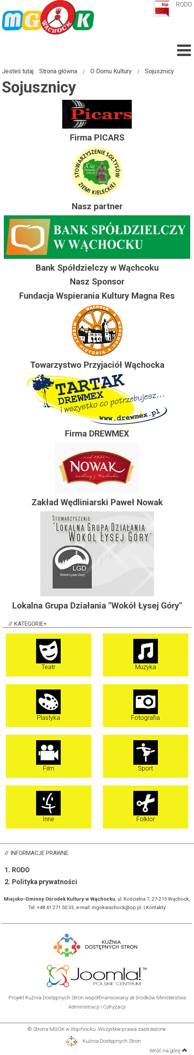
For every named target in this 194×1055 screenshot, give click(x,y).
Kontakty (156, 907)
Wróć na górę (168, 1050)
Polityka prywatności (44, 882)
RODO (184, 4)
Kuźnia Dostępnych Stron (103, 1041)
